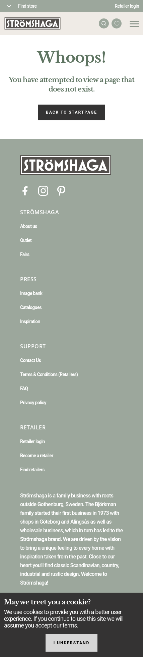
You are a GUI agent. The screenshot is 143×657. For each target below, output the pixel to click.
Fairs (24, 254)
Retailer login (127, 6)
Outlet (25, 240)
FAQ (24, 388)
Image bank (31, 293)
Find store (27, 6)
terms (70, 625)
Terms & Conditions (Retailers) (49, 374)
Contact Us (30, 360)
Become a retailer (36, 455)
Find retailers (32, 469)
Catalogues (31, 307)
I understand (72, 643)
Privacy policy (33, 402)
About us (28, 226)
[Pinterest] (61, 190)
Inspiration (30, 321)
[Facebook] (25, 190)
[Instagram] (43, 190)
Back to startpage (71, 112)
